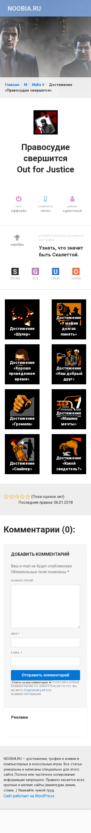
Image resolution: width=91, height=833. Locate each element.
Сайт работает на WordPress (29, 796)
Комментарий (22, 580)
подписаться (34, 690)
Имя (15, 633)
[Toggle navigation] (80, 7)
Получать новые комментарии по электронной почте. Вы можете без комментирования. (45, 688)
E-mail (16, 652)
